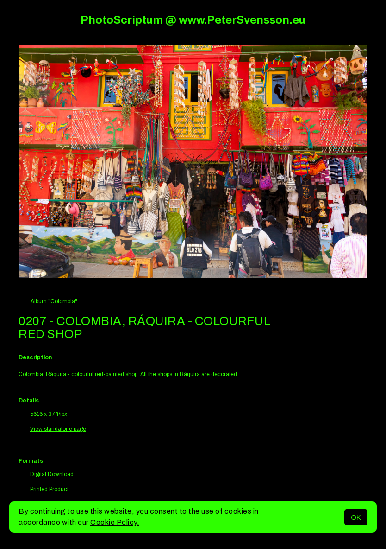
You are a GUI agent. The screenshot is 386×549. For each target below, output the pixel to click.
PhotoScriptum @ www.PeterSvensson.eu (193, 20)
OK (356, 517)
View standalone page (58, 429)
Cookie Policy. (114, 522)
